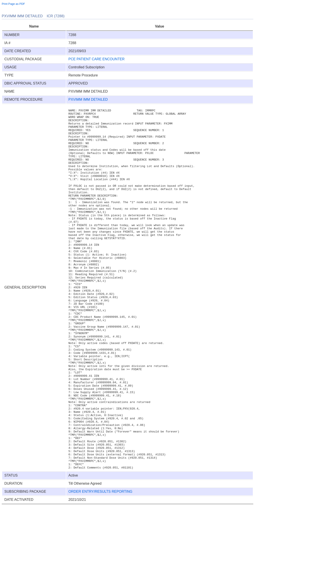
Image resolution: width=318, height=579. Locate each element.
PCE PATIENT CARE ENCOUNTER (96, 59)
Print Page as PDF (13, 3)
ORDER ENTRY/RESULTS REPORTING (100, 564)
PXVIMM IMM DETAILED (88, 99)
